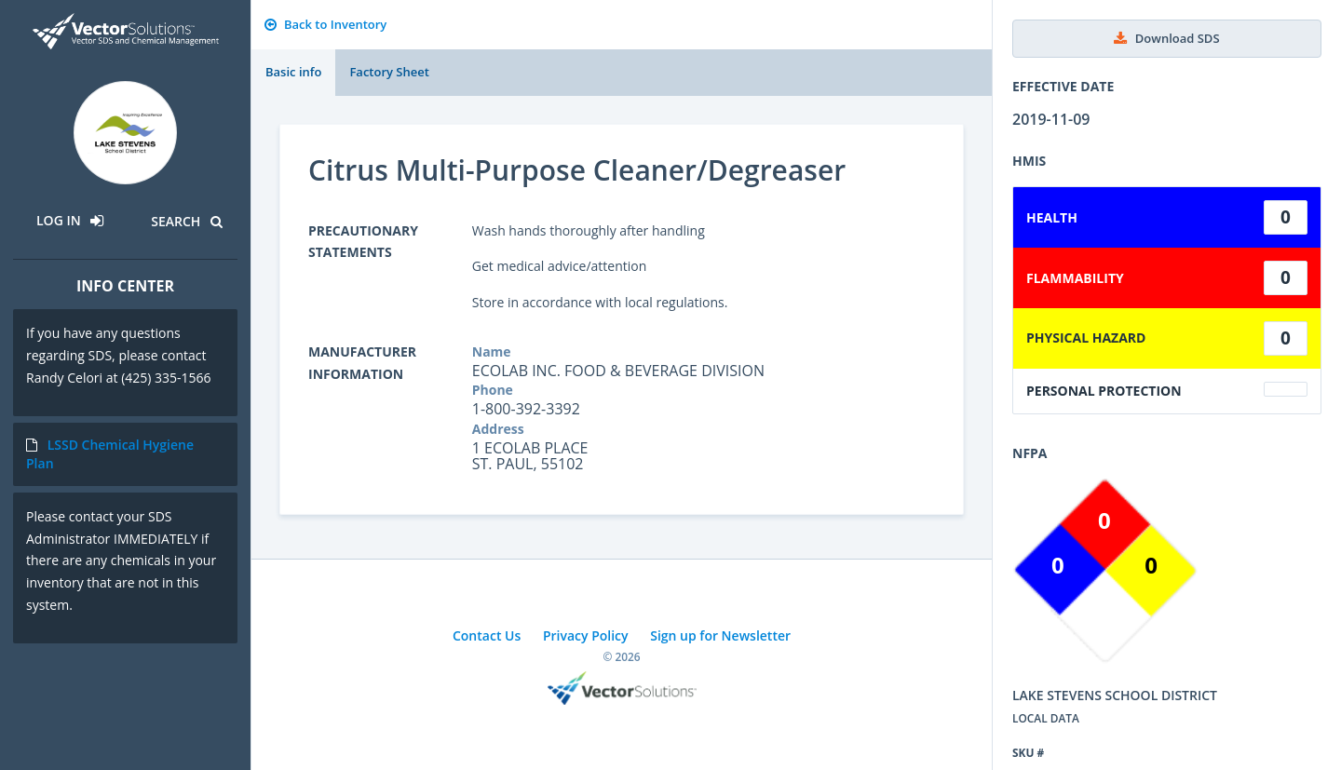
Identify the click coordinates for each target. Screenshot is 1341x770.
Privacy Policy (586, 635)
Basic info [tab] (293, 71)
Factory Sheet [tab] (388, 71)
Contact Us (487, 635)
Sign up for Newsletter (720, 635)
